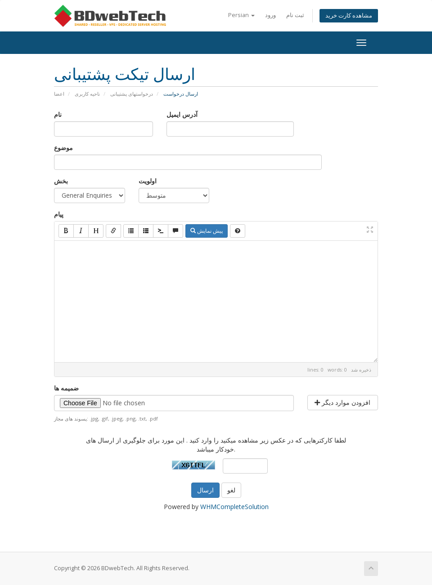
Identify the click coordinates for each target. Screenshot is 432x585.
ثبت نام (295, 15)
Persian (241, 15)
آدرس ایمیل (182, 114)
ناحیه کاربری (87, 93)
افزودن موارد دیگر (342, 402)
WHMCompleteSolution (234, 506)
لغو (231, 490)
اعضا (59, 93)
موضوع (63, 147)
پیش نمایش (206, 231)
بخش (61, 181)
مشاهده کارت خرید (348, 15)
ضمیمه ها (66, 388)
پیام (58, 214)
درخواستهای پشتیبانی (131, 93)
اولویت (148, 181)
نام (58, 114)
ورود (270, 15)
